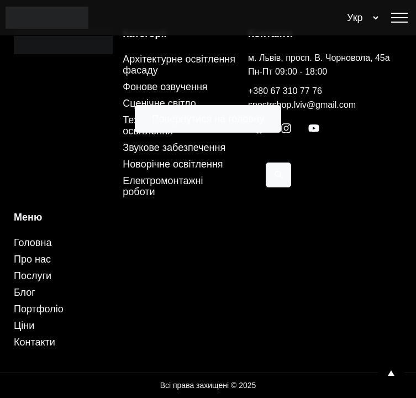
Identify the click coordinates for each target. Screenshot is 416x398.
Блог (24, 292)
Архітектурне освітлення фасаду (179, 65)
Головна (32, 242)
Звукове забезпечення (174, 147)
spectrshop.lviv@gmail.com (302, 104)
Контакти (34, 342)
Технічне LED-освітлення (155, 125)
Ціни (24, 325)
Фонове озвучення (165, 86)
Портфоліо (39, 309)
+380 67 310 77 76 (285, 91)
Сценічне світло (159, 103)
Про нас (32, 259)
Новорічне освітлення (173, 164)
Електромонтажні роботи (163, 186)
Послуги (32, 275)
